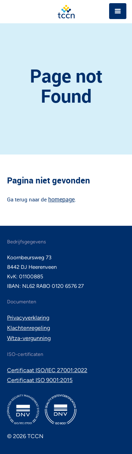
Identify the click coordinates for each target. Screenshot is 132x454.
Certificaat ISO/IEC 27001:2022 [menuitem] (47, 370)
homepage (61, 199)
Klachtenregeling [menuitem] (28, 328)
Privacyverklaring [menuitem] (28, 317)
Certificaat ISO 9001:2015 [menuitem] (40, 380)
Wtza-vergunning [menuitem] (29, 338)
